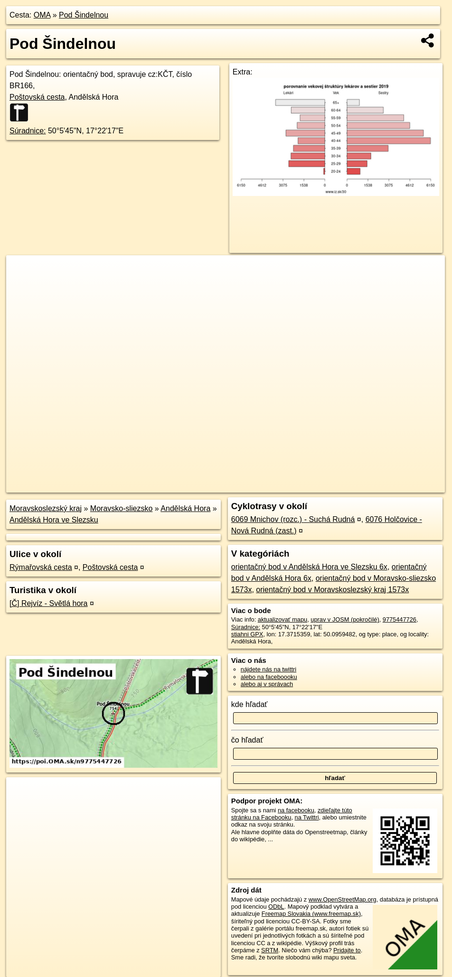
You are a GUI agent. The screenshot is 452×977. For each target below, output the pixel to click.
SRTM (269, 950)
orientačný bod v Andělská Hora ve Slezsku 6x (309, 567)
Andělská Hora (185, 508)
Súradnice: (27, 131)
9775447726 (399, 619)
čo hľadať (247, 740)
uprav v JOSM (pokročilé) (345, 619)
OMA (42, 15)
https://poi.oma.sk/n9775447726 (402, 485)
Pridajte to (347, 950)
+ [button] (22, 271)
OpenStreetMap (281, 485)
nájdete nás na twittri (268, 669)
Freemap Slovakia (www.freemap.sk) (311, 913)
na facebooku (296, 810)
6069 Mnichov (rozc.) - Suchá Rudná (293, 519)
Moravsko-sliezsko (121, 508)
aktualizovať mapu (282, 619)
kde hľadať (249, 704)
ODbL (276, 906)
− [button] (22, 286)
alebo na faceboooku (269, 676)
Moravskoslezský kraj (45, 508)
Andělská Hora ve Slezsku (53, 520)
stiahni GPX (247, 634)
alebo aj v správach (267, 684)
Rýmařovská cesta (40, 567)
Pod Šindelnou (83, 15)
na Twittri (307, 817)
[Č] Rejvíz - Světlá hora (48, 603)
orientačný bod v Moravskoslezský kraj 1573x (332, 590)
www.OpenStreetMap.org (343, 899)
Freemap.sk (330, 485)
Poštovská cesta (37, 97)
